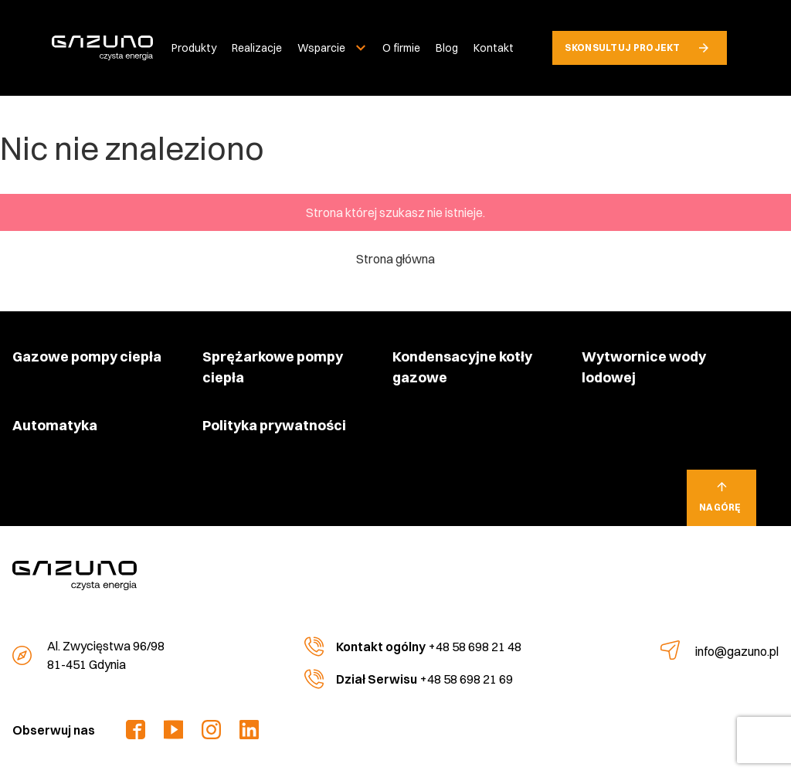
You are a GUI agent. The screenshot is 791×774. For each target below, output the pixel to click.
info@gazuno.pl (737, 651)
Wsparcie (321, 48)
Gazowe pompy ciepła (86, 356)
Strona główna (395, 258)
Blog (447, 48)
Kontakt (494, 48)
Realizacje (257, 48)
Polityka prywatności (274, 425)
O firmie (401, 48)
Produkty (193, 48)
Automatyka (54, 425)
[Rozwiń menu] (361, 48)
